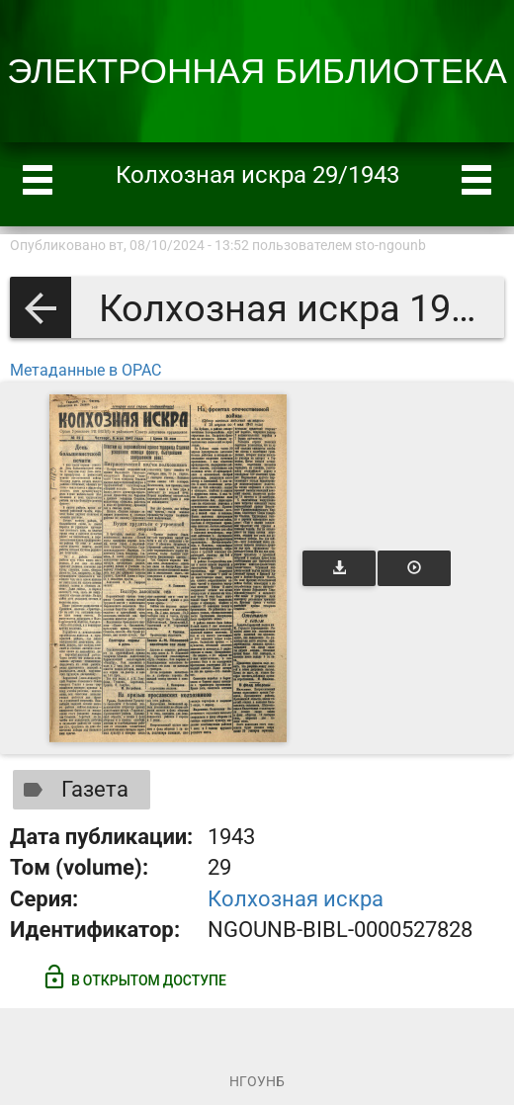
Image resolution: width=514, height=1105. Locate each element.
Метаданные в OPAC (85, 370)
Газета (71, 790)
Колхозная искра (296, 899)
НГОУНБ (257, 1081)
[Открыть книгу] (168, 568)
